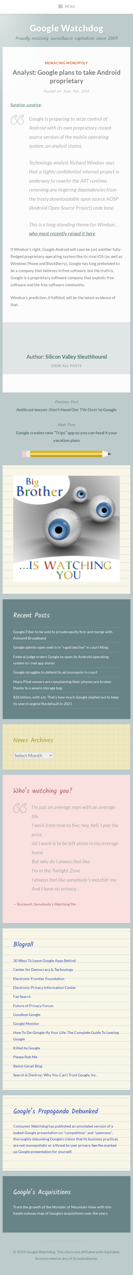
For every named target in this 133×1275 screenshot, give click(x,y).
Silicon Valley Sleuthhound (76, 356)
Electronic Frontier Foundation (38, 979)
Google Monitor (26, 1024)
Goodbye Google (26, 1015)
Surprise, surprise (26, 104)
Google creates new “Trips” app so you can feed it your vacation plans (66, 432)
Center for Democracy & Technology (43, 969)
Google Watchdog (66, 28)
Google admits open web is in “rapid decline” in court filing (60, 647)
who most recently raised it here (62, 233)
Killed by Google (26, 1048)
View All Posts (66, 366)
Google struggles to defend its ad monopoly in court (55, 672)
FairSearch (22, 996)
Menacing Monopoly (66, 63)
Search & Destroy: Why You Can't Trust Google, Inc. (55, 1075)
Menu (70, 7)
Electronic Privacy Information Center (44, 988)
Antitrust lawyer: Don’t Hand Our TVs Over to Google (66, 405)
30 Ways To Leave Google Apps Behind (44, 961)
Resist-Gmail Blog (27, 1066)
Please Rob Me (25, 1057)
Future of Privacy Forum (33, 1006)
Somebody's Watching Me (55, 904)
